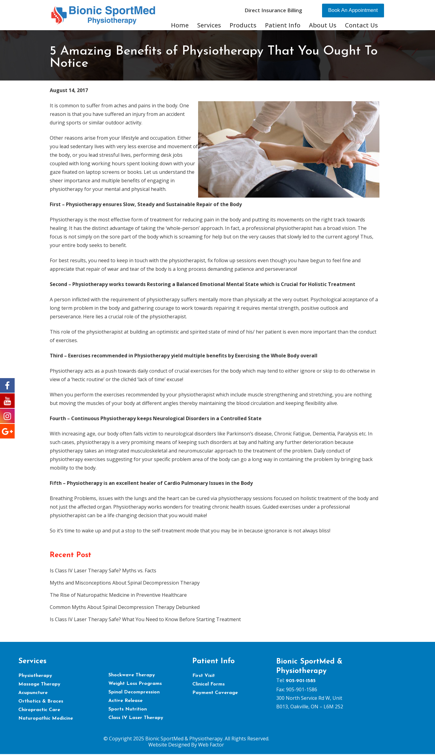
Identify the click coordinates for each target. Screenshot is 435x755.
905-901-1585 (301, 680)
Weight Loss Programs (135, 683)
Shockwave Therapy (131, 675)
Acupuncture (33, 692)
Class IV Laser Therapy (135, 717)
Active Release (125, 700)
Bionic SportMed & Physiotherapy (184, 738)
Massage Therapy (39, 684)
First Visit (203, 675)
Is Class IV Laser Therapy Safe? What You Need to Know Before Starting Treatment (145, 619)
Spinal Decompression (134, 692)
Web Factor (211, 744)
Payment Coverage (215, 692)
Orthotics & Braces (40, 701)
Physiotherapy (35, 675)
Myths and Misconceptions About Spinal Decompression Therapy (125, 582)
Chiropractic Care (39, 709)
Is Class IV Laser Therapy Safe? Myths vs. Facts (103, 570)
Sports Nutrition (127, 709)
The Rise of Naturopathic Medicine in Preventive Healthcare (118, 595)
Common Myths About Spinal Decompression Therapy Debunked (125, 607)
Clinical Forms (208, 684)
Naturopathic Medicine (45, 718)
